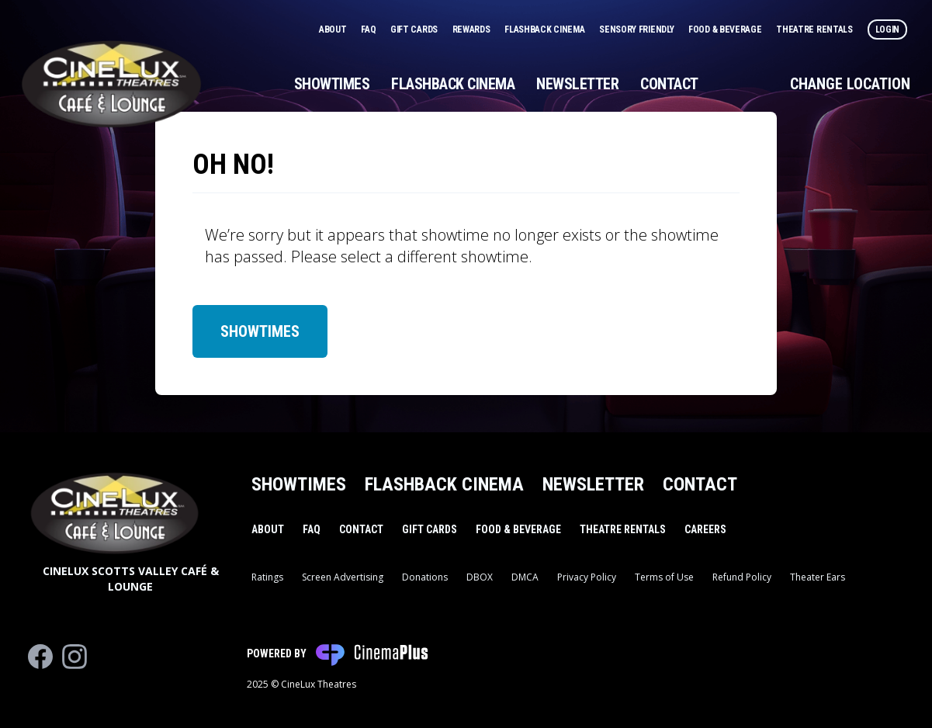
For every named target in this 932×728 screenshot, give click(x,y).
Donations (425, 577)
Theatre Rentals (815, 29)
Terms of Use (664, 577)
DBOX (479, 577)
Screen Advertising (342, 577)
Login (887, 29)
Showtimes (332, 84)
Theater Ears (817, 577)
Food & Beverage (726, 29)
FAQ (369, 29)
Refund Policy (741, 577)
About (333, 29)
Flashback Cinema (545, 29)
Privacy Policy (586, 577)
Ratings (267, 577)
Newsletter (577, 84)
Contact (669, 84)
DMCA (525, 577)
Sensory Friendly (637, 29)
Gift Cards (415, 29)
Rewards (472, 29)
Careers (705, 529)
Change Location (850, 84)
